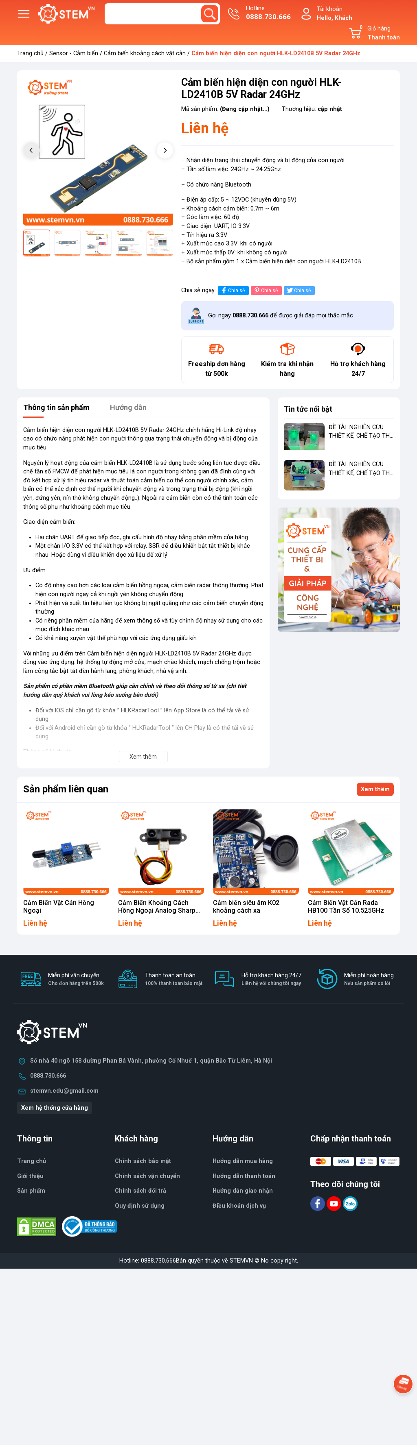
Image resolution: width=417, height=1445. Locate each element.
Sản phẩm (31, 1190)
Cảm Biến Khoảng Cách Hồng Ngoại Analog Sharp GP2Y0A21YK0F (156, 910)
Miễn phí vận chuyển (76, 979)
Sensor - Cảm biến (73, 53)
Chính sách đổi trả (140, 1190)
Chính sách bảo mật (143, 1161)
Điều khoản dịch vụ (239, 1205)
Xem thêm (375, 789)
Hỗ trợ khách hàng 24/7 (271, 979)
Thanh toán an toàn (173, 979)
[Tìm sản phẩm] (162, 13)
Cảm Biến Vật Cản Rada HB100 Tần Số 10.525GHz (346, 906)
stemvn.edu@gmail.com (64, 1090)
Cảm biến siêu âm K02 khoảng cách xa (246, 906)
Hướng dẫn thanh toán (244, 1176)
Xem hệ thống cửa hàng (54, 1107)
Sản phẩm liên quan (65, 789)
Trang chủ (30, 53)
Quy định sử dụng (140, 1205)
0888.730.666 (48, 1075)
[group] (98, 151)
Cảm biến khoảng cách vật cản (145, 53)
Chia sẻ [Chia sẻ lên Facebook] (232, 290)
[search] (209, 14)
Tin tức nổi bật (308, 409)
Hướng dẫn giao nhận (243, 1190)
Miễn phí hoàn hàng (369, 979)
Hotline (268, 13)
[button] (165, 150)
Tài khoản (334, 14)
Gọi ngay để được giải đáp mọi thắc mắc (280, 315)
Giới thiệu (30, 1176)
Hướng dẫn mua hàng (243, 1161)
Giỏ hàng (378, 33)
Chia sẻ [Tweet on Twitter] (298, 290)
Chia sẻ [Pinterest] (265, 290)
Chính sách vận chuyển (147, 1176)
